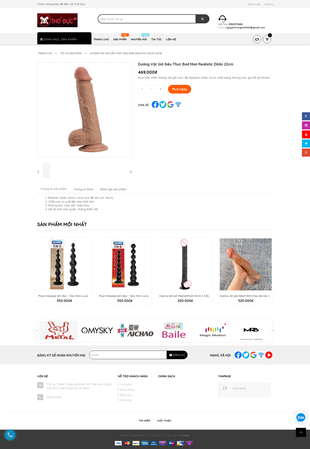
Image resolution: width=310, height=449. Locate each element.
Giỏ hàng (126, 400)
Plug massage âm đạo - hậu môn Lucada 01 (127, 295)
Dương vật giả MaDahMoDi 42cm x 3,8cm (185, 295)
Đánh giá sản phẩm (113, 189)
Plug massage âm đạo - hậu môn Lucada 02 (66, 295)
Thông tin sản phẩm (53, 189)
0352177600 (54, 397)
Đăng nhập (254, 4)
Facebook (240, 388)
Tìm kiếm (126, 384)
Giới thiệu (164, 420)
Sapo (186, 435)
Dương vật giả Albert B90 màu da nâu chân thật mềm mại (256, 295)
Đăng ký (269, 4)
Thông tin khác (83, 189)
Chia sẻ (143, 105)
